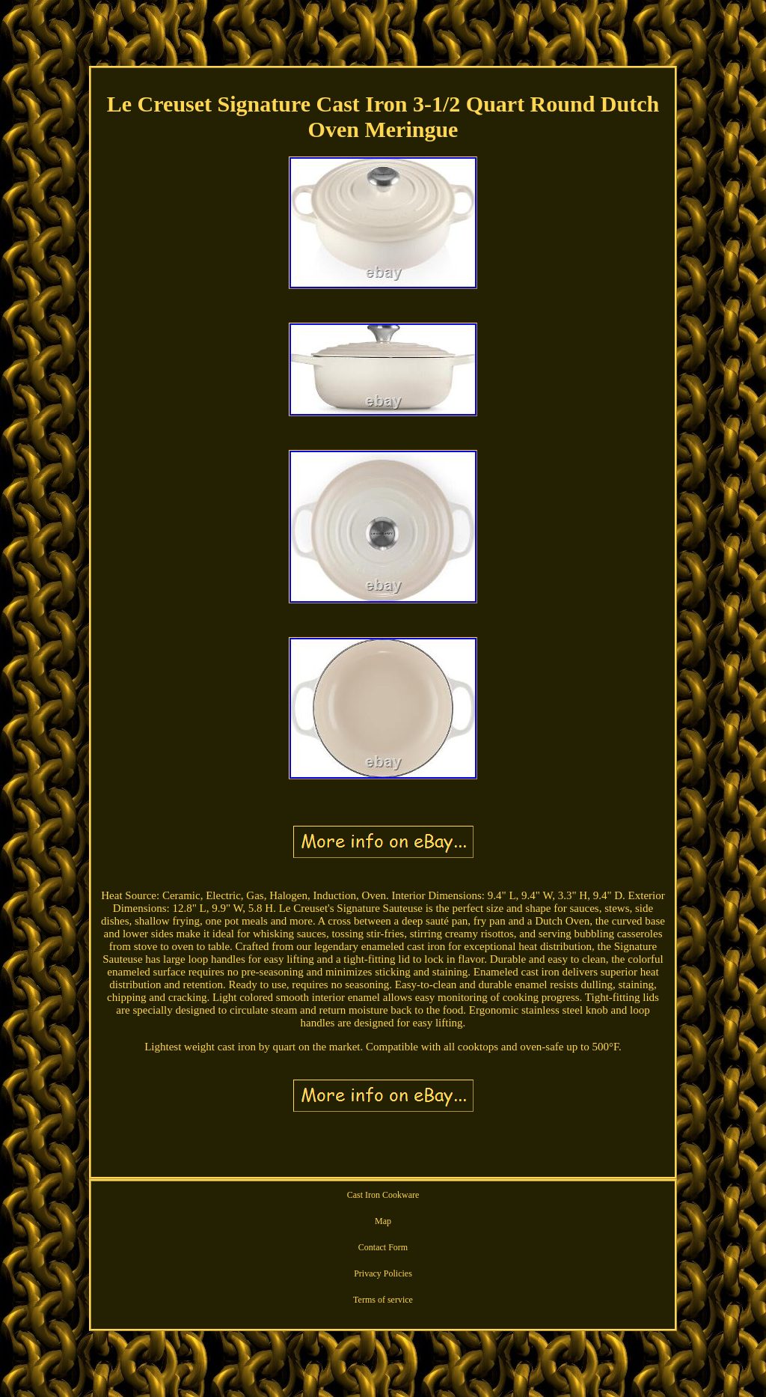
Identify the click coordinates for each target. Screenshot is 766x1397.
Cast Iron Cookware (383, 1195)
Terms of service (383, 1299)
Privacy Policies (383, 1273)
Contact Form (383, 1247)
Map (383, 1221)
